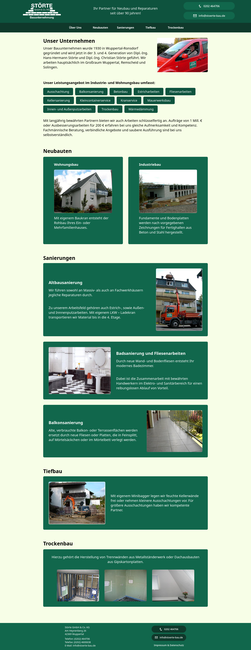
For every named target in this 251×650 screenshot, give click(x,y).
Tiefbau (151, 27)
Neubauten (100, 27)
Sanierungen (125, 27)
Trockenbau (176, 27)
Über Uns (75, 27)
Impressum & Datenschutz (169, 645)
